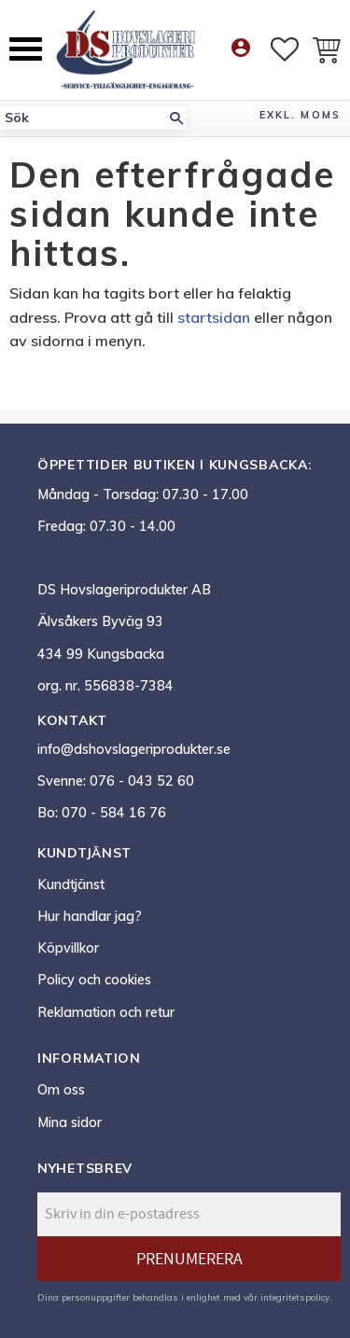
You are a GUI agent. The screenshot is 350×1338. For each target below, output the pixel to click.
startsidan (213, 317)
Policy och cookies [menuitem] (94, 979)
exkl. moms (300, 114)
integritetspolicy (294, 1297)
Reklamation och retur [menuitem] (106, 1012)
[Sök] (176, 118)
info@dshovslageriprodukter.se (134, 749)
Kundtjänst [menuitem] (71, 884)
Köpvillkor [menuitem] (68, 948)
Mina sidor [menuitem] (69, 1122)
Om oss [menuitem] (61, 1089)
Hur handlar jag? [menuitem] (89, 916)
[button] (25, 49)
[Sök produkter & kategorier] (83, 118)
